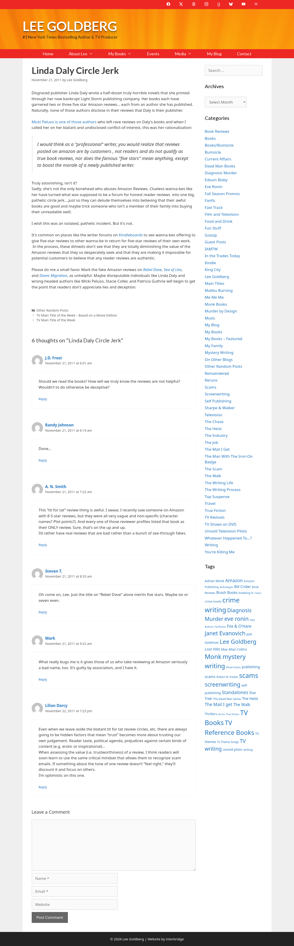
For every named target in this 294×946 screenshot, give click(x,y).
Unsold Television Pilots (226, 531)
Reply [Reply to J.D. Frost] (43, 399)
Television (213, 414)
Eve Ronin (213, 186)
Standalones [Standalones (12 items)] (235, 692)
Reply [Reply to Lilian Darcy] (43, 787)
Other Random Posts (52, 310)
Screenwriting (217, 394)
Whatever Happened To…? (228, 538)
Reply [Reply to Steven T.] (43, 612)
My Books (123, 53)
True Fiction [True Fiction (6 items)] (232, 714)
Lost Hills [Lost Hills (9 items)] (212, 649)
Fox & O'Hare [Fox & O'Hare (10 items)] (239, 626)
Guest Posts (215, 241)
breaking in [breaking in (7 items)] (246, 593)
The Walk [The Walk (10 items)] (241, 704)
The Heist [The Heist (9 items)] (250, 698)
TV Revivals (215, 517)
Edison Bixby (216, 179)
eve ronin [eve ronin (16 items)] (236, 618)
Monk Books (216, 304)
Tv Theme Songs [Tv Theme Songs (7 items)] (228, 742)
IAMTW (211, 249)
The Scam (213, 469)
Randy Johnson (59, 425)
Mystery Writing (219, 352)
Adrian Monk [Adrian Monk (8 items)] (214, 581)
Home (48, 53)
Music (210, 318)
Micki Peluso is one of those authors (64, 121)
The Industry (216, 435)
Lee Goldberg (70, 26)
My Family (214, 345)
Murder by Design (221, 311)
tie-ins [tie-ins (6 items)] (221, 714)
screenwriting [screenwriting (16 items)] (222, 684)
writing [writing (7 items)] (248, 750)
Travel (210, 503)
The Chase (214, 421)
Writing (211, 544)
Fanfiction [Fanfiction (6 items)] (220, 626)
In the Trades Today (222, 255)
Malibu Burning (219, 290)
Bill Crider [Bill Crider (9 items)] (242, 586)
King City (213, 269)
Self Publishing (218, 401)
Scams (210, 387)
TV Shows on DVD (221, 524)
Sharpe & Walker (220, 407)
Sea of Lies (173, 269)
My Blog (214, 53)
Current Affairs (218, 159)
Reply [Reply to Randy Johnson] (43, 460)
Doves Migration (53, 275)
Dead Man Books (220, 166)
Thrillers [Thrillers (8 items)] (211, 714)
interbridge (175, 939)
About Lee (84, 53)
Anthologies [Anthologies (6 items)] (226, 587)
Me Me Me (214, 297)
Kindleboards (130, 234)
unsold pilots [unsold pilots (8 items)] (232, 749)
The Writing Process (223, 489)
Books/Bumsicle (219, 145)
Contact (244, 53)
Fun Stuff (213, 228)
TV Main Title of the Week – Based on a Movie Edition (76, 315)
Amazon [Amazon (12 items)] (234, 580)
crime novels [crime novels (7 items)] (213, 601)
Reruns (211, 380)
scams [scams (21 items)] (248, 675)
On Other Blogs (219, 359)
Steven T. (53, 571)
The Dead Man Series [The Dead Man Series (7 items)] (227, 699)
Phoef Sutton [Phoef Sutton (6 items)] (233, 667)
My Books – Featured (223, 338)
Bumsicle (213, 152)
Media (187, 53)
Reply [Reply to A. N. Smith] (43, 545)
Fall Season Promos (222, 193)
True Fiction (215, 510)
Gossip (211, 235)
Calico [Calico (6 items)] (258, 593)
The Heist (213, 428)
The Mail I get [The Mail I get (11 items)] (218, 704)
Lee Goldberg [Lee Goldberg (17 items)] (238, 642)
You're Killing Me (220, 551)
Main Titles (214, 283)
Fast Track (214, 207)
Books (210, 138)
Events (153, 53)
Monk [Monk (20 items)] (213, 656)
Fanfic (210, 200)
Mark (50, 638)
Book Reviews (217, 131)
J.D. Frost (53, 357)
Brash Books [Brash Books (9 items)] (227, 592)
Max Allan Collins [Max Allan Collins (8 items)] (234, 649)
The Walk (213, 475)
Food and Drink (219, 221)
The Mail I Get (217, 449)
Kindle (210, 262)
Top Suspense (217, 496)
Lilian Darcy (56, 705)
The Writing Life (219, 482)
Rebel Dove (152, 269)
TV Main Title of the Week (55, 320)
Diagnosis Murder (221, 172)
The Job (211, 442)
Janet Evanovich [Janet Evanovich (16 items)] (225, 633)
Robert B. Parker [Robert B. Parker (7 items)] (227, 677)
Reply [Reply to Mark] (43, 679)
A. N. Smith (55, 486)
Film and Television (222, 214)
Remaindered (217, 373)
